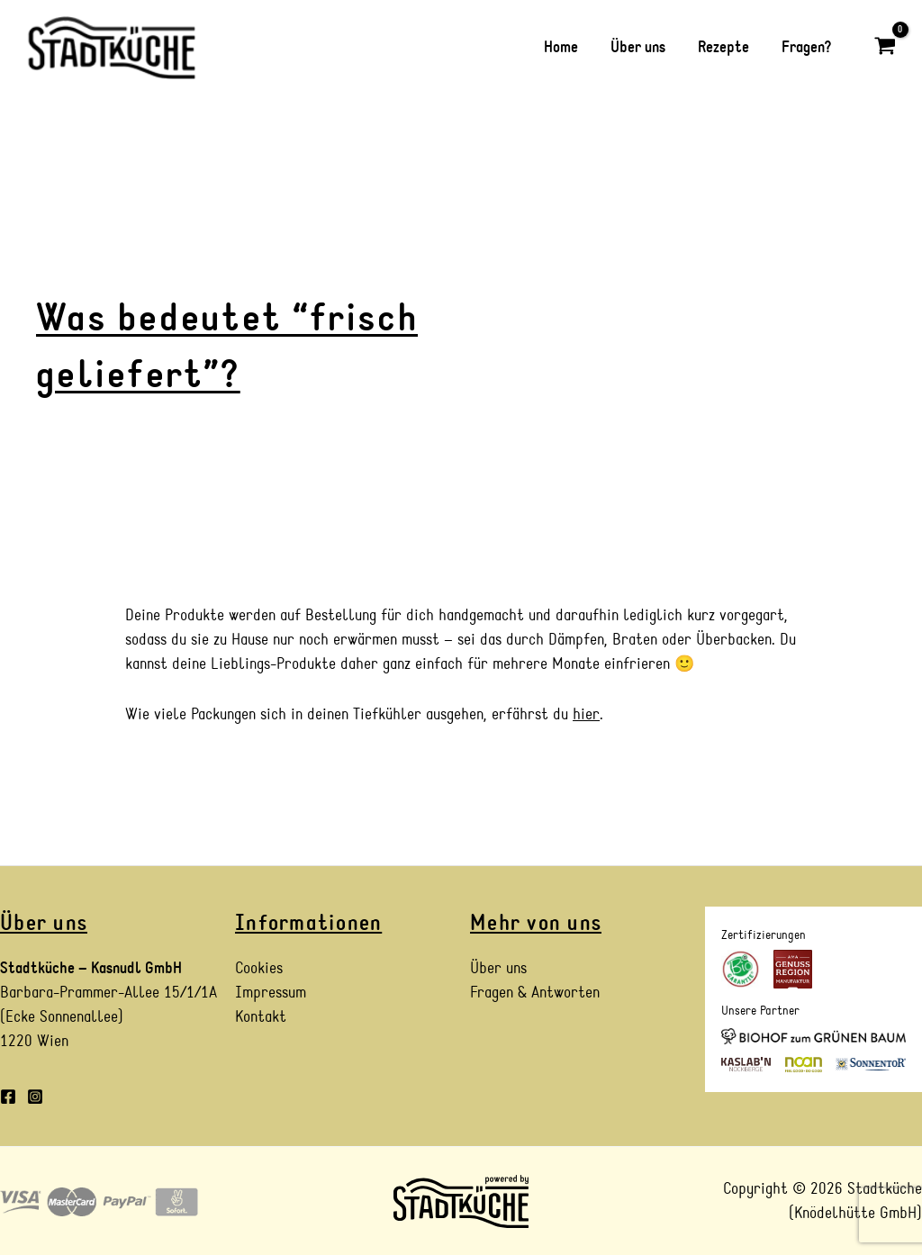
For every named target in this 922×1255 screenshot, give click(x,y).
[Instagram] (35, 1096)
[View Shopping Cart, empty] (885, 47)
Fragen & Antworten (535, 992)
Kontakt (260, 1017)
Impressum (270, 992)
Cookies (259, 968)
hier (586, 714)
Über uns (498, 968)
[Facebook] (8, 1096)
